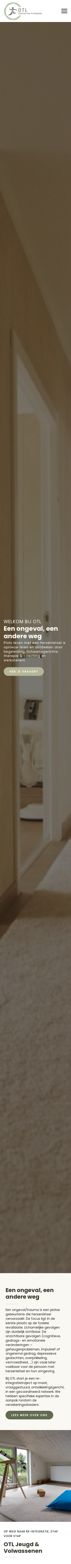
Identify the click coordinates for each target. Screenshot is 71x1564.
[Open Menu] (64, 11)
